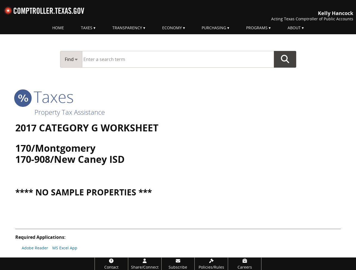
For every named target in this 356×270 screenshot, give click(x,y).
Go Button (285, 59)
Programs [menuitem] (257, 27)
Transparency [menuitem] (127, 27)
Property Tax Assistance (69, 112)
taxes (44, 96)
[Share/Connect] (144, 263)
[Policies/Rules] (211, 263)
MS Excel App (64, 248)
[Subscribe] (178, 263)
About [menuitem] (294, 27)
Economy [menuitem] (172, 27)
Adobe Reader (35, 248)
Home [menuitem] (58, 27)
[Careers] (244, 263)
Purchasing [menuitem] (214, 27)
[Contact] (111, 263)
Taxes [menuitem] (86, 27)
